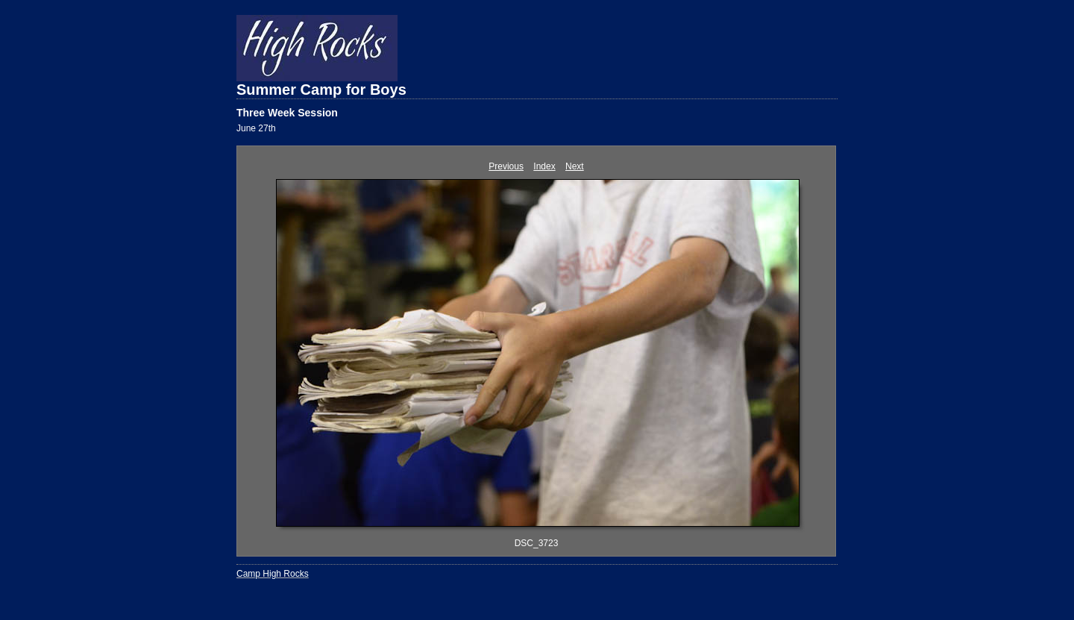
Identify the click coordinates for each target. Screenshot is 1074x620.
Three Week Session (287, 113)
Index (544, 166)
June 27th (256, 128)
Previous (506, 166)
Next (574, 166)
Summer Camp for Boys (321, 89)
